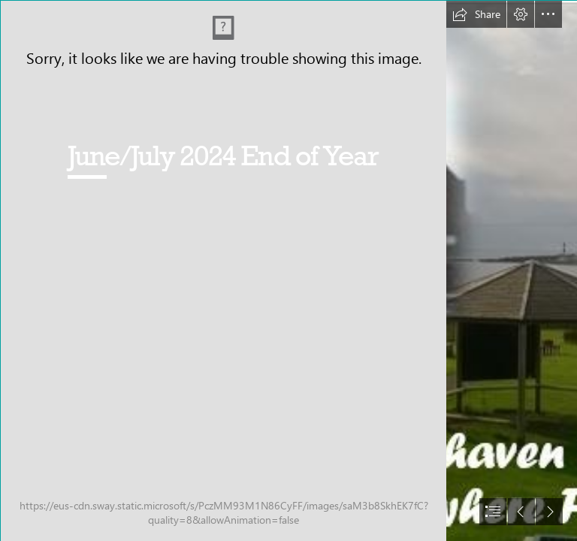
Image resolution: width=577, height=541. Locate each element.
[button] (476, 14)
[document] (288, 270)
